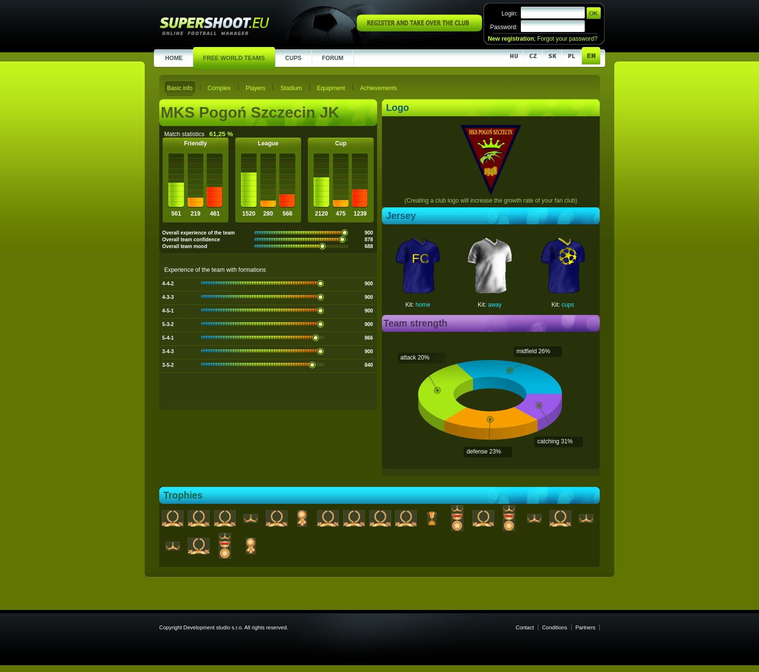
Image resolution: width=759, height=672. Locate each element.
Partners (585, 627)
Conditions (554, 627)
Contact (525, 627)
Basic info (180, 88)
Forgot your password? (567, 38)
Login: (509, 13)
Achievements (378, 88)
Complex (219, 88)
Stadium (291, 88)
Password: (503, 27)
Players (256, 88)
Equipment (331, 88)
